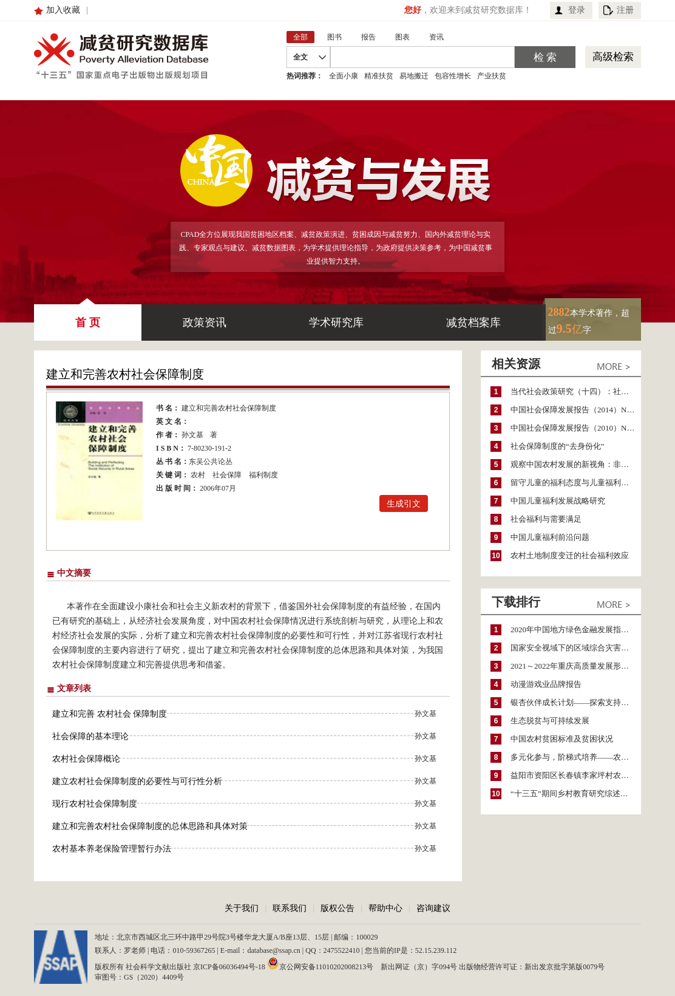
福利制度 (263, 475)
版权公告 (337, 908)
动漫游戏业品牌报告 (546, 684)
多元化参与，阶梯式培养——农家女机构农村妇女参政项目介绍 (575, 757)
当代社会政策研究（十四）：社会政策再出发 (575, 391)
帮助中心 (385, 908)
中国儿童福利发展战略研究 (557, 500)
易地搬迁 (414, 76)
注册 (625, 10)
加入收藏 (63, 10)
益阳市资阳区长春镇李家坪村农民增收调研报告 (575, 775)
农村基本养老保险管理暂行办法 (111, 848)
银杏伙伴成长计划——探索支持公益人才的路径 (575, 702)
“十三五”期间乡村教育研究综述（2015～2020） (575, 793)
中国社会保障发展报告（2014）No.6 (573, 409)
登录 (576, 10)
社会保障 (227, 475)
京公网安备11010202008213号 (320, 963)
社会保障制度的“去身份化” (557, 446)
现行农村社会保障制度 (94, 803)
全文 (300, 57)
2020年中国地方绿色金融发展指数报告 (575, 629)
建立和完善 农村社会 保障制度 (109, 713)
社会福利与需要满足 (546, 519)
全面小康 (343, 76)
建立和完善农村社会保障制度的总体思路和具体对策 (150, 826)
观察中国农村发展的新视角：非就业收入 (575, 464)
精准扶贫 (378, 76)
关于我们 (242, 908)
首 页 (87, 316)
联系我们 (290, 908)
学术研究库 (336, 322)
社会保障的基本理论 (90, 736)
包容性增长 (453, 76)
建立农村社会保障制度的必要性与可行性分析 (137, 781)
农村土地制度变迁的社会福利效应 (569, 555)
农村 (198, 475)
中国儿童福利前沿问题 (549, 537)
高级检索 (613, 57)
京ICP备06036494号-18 (229, 967)
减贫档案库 (473, 322)
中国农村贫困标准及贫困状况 (561, 738)
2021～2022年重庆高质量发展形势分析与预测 (575, 665)
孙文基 (192, 435)
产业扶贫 (491, 76)
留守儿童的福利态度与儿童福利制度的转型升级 (575, 482)
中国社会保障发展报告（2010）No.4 (573, 427)
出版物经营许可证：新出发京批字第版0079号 (532, 967)
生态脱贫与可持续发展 (549, 720)
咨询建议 (433, 908)
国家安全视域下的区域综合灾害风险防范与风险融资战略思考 (575, 647)
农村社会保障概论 (86, 758)
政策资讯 (204, 322)
